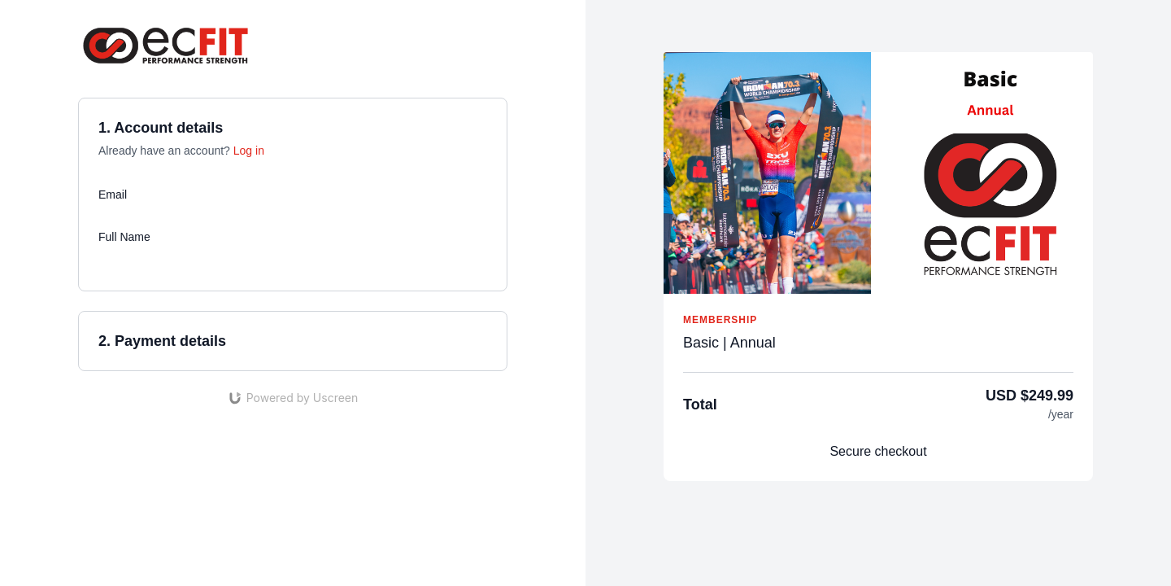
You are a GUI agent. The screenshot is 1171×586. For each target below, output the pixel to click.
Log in (248, 150)
